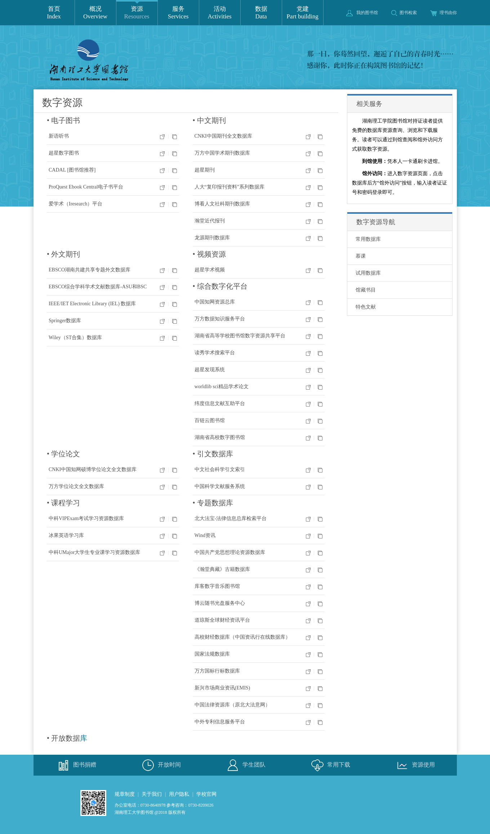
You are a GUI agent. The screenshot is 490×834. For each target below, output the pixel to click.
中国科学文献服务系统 (220, 486)
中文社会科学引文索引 (220, 469)
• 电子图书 (63, 120)
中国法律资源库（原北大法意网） (232, 704)
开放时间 (160, 765)
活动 (219, 12)
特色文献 (366, 307)
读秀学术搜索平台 (215, 352)
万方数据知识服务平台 (220, 318)
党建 (302, 12)
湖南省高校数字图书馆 (220, 437)
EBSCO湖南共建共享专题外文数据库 (89, 269)
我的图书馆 (362, 12)
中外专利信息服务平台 (220, 721)
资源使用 (414, 765)
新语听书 (59, 136)
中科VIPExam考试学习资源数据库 (86, 518)
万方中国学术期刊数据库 (222, 153)
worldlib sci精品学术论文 (222, 386)
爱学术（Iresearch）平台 (75, 204)
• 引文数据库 (213, 454)
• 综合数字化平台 (220, 286)
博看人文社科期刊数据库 (222, 204)
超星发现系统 (210, 369)
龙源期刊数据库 (212, 237)
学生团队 (245, 765)
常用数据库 (368, 239)
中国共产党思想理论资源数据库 (230, 552)
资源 (136, 12)
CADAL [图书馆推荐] (72, 170)
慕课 (361, 256)
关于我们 (152, 794)
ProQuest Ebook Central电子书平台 (86, 187)
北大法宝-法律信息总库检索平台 (231, 518)
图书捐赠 (75, 765)
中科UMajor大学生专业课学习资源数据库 (94, 552)
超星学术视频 (210, 269)
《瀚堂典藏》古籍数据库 (222, 569)
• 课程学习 (63, 503)
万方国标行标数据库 (217, 671)
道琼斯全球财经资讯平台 (222, 620)
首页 (54, 12)
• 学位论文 (63, 454)
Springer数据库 (65, 320)
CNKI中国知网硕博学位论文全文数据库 (93, 469)
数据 (261, 12)
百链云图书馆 (210, 420)
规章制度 (125, 794)
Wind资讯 (205, 535)
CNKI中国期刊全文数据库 (223, 136)
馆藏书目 (366, 290)
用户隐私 (179, 794)
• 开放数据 (63, 738)
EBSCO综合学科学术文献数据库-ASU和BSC (98, 286)
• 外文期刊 (63, 254)
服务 (178, 12)
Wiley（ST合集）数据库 (75, 337)
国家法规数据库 (212, 654)
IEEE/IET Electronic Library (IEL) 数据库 (92, 303)
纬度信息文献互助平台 (220, 403)
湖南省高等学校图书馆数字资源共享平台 (240, 335)
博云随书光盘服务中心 (220, 603)
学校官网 (206, 794)
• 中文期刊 (209, 120)
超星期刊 (205, 170)
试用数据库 (368, 273)
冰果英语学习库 (66, 535)
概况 (95, 12)
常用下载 (329, 765)
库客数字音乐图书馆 (217, 586)
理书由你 (443, 12)
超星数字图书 (64, 153)
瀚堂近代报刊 (210, 220)
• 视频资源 (209, 254)
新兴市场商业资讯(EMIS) (222, 688)
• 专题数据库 (213, 503)
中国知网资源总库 (215, 302)
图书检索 (404, 12)
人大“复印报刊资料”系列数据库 (229, 187)
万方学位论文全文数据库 (76, 486)
